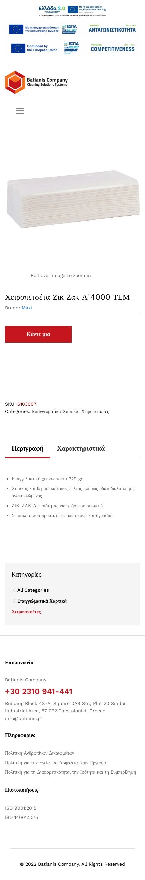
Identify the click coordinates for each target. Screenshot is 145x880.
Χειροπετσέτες (95, 411)
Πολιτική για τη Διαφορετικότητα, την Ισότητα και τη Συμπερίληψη (70, 772)
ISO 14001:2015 (21, 817)
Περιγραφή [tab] (28, 448)
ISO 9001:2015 (20, 808)
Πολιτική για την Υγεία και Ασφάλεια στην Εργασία (55, 762)
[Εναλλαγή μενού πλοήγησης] (18, 111)
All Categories (33, 590)
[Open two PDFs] (72, 48)
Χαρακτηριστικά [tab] (81, 448)
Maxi (27, 307)
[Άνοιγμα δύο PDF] (72, 29)
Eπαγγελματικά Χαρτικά (55, 411)
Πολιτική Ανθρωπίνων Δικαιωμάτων (39, 753)
